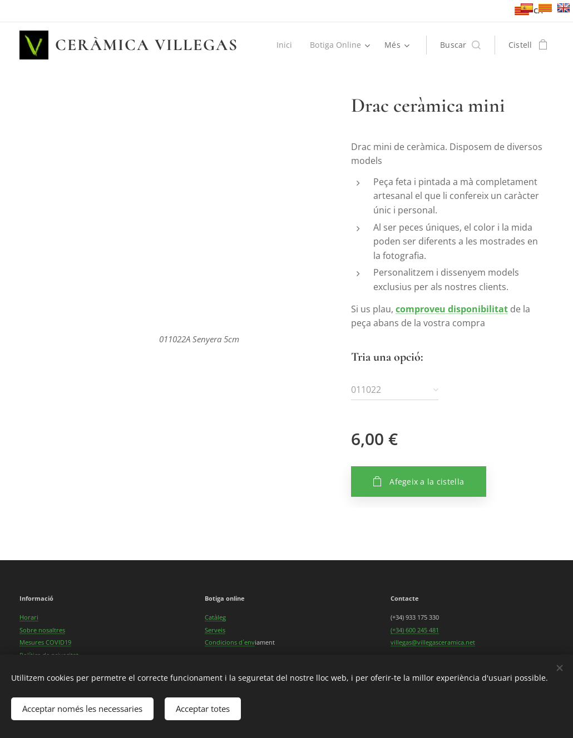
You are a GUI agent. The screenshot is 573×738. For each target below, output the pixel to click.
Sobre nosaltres (42, 630)
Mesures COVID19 (45, 642)
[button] (460, 45)
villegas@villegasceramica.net (433, 642)
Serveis (215, 630)
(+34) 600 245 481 (415, 630)
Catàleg (215, 617)
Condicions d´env (230, 642)
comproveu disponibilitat (452, 309)
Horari (28, 617)
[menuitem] (285, 45)
